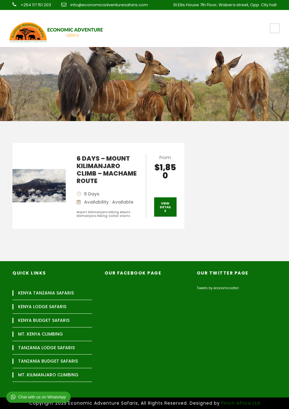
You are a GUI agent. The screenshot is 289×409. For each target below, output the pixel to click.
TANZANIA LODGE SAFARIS (46, 347)
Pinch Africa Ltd (240, 403)
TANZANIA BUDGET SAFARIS (48, 361)
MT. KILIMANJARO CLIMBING (48, 375)
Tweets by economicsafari (218, 288)
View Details (165, 207)
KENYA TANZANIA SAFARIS (46, 293)
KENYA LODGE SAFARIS (42, 306)
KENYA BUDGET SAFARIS (43, 320)
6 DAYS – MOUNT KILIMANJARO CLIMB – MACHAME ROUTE (107, 169)
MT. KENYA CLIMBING (40, 334)
